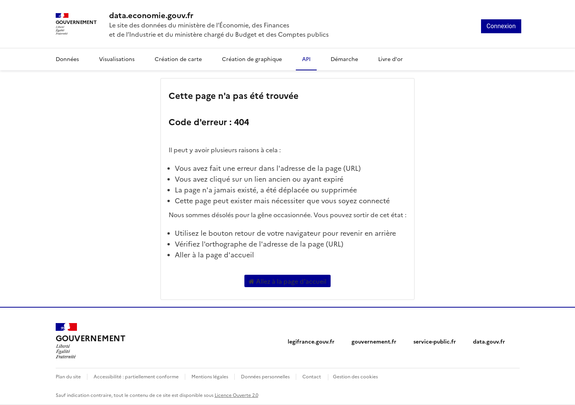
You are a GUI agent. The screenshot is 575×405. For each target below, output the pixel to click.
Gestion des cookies (355, 376)
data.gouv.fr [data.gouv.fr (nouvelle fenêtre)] (489, 341)
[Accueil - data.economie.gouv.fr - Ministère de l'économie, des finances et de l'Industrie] (219, 14)
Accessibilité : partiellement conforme (136, 376)
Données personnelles (265, 376)
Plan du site (68, 376)
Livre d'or (390, 59)
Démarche (344, 59)
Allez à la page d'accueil (287, 281)
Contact (311, 376)
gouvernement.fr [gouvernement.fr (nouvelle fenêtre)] (373, 341)
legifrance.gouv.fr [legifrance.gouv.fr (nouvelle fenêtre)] (311, 341)
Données (67, 59)
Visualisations (117, 59)
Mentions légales (209, 376)
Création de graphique (252, 59)
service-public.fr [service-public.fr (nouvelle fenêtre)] (434, 341)
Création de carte (178, 59)
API (306, 59)
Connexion (500, 26)
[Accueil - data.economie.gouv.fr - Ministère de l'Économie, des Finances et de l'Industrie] (90, 341)
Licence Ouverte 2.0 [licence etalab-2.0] (236, 394)
